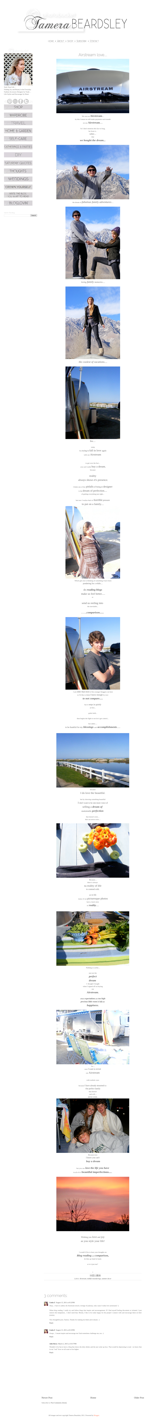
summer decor (106, 1279)
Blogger (96, 1415)
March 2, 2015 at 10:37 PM (67, 1344)
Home (93, 1397)
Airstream (83, 1279)
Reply (51, 1323)
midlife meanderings (94, 1279)
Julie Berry (53, 1344)
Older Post (139, 1397)
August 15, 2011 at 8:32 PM (65, 1302)
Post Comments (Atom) (59, 1403)
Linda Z (52, 1302)
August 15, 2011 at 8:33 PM (65, 1330)
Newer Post (47, 1397)
